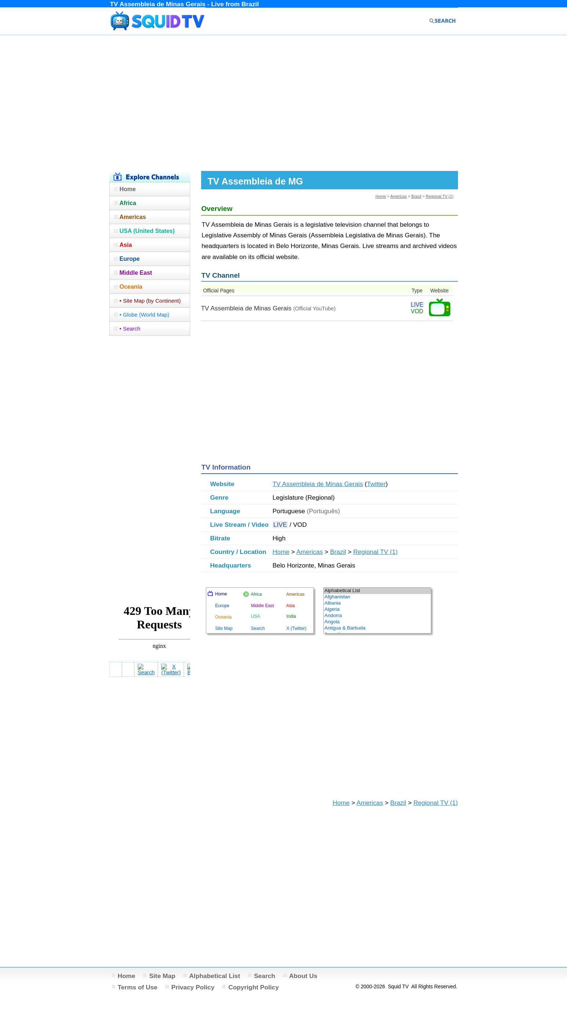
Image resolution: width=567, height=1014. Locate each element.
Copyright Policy (253, 987)
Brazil (416, 196)
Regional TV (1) (439, 196)
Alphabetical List (214, 976)
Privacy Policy (193, 987)
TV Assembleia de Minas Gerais (318, 484)
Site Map (162, 976)
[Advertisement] (283, 102)
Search (264, 976)
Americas (398, 196)
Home (380, 196)
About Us (303, 976)
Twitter (376, 484)
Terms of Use (138, 987)
